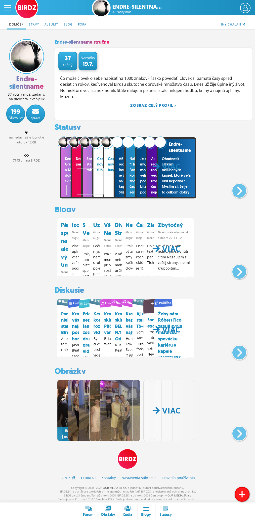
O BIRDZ (88, 476)
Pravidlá (178, 476)
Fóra (82, 24)
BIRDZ (127, 457)
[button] (235, 188)
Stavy (34, 24)
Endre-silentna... (137, 9)
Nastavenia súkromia (139, 476)
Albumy (51, 24)
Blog (68, 24)
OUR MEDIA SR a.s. (115, 486)
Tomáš (95, 494)
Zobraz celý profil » (153, 105)
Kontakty (108, 476)
